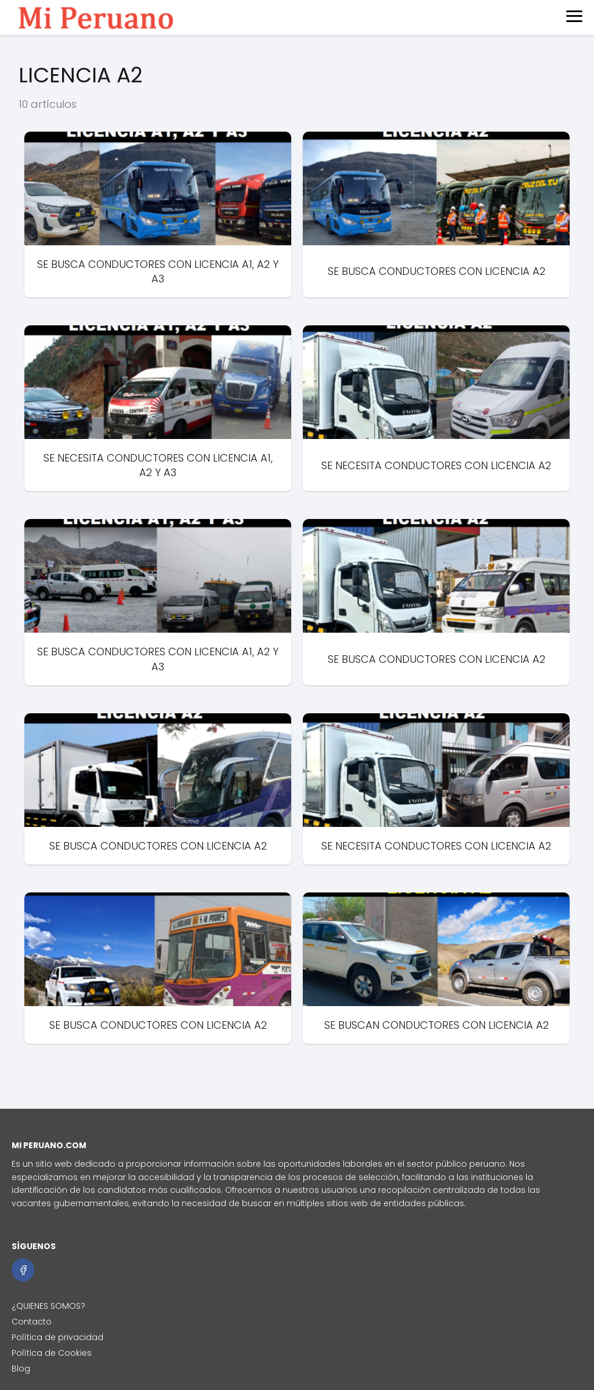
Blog (21, 1368)
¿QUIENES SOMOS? (48, 1306)
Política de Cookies (52, 1353)
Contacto (32, 1321)
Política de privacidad (57, 1337)
